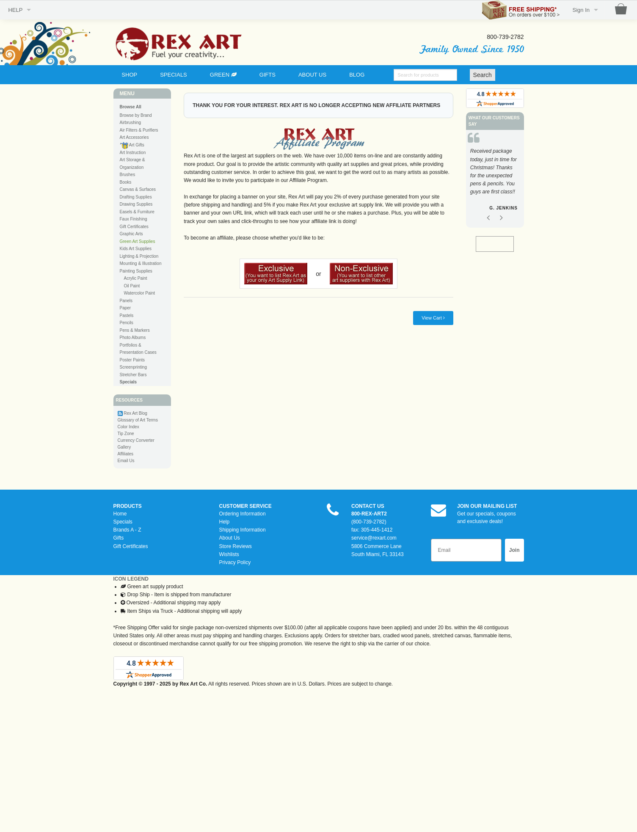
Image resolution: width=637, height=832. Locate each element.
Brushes (127, 174)
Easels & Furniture (137, 211)
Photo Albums (133, 337)
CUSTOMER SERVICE (245, 506)
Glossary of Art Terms (138, 420)
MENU (127, 93)
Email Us (126, 460)
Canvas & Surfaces (138, 189)
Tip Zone (126, 433)
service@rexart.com (374, 538)
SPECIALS (173, 75)
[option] (495, 181)
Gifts (118, 538)
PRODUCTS (127, 506)
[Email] (466, 550)
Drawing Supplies (136, 204)
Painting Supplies (136, 271)
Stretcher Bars (133, 374)
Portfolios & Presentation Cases (138, 349)
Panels (126, 300)
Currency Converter (136, 440)
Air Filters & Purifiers (139, 130)
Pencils (126, 322)
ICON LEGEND (131, 579)
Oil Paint (132, 286)
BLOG (356, 75)
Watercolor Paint (139, 293)
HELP (15, 10)
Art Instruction (133, 152)
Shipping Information (242, 530)
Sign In (581, 10)
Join (514, 550)
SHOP (129, 75)
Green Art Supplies (137, 241)
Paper (125, 308)
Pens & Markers (135, 330)
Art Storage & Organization (132, 163)
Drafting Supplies (136, 197)
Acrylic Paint (135, 278)
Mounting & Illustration (141, 263)
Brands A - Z (127, 530)
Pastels (127, 315)
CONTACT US (367, 506)
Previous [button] (488, 219)
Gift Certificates (134, 226)
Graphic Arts (131, 233)
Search (482, 75)
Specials (122, 522)
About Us (229, 538)
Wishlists (229, 554)
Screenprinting (133, 367)
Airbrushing (130, 122)
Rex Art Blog (135, 413)
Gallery (124, 447)
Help (224, 522)
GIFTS (267, 75)
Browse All (130, 107)
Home (120, 514)
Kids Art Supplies (136, 248)
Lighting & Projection (139, 256)
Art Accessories (134, 137)
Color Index (128, 426)
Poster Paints (132, 360)
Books (126, 182)
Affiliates (126, 454)
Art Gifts (132, 145)
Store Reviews (235, 546)
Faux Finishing (133, 219)
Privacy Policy (235, 562)
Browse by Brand (136, 115)
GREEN (223, 75)
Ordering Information (242, 514)
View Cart (433, 317)
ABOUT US (312, 75)
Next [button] (501, 219)
